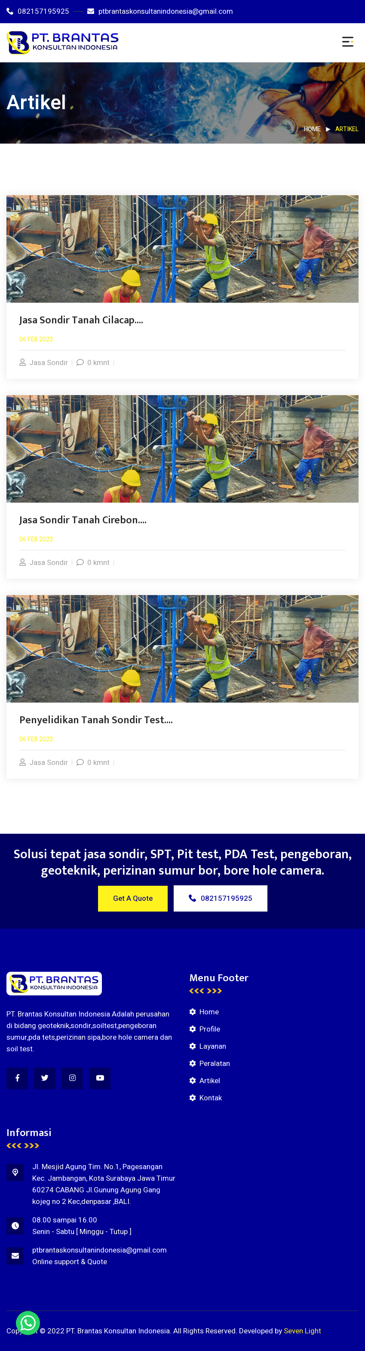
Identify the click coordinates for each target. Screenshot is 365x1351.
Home (312, 129)
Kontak (210, 1098)
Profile (209, 1029)
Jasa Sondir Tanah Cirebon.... (83, 520)
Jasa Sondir (43, 362)
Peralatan (214, 1063)
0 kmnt (93, 362)
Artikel (209, 1080)
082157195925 (37, 11)
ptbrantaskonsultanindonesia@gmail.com (160, 11)
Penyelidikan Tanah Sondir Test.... (96, 720)
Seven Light (302, 1331)
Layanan (212, 1046)
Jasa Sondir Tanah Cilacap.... (81, 320)
